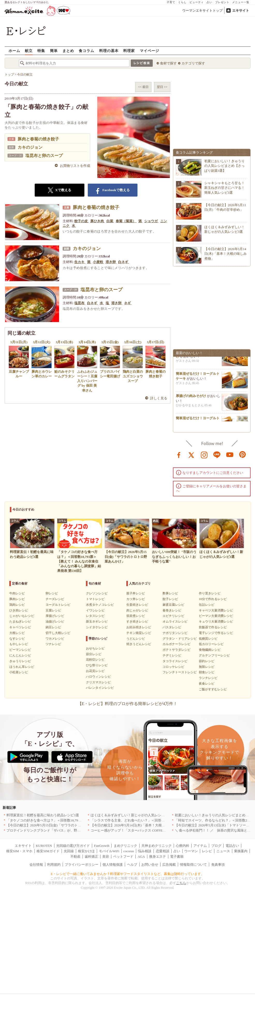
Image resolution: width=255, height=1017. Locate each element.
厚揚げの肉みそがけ (191, 398)
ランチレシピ (208, 678)
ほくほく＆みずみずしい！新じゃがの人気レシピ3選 (130, 815)
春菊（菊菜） (126, 221)
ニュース (223, 851)
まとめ (68, 50)
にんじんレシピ (20, 655)
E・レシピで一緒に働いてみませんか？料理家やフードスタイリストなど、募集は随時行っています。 (127, 874)
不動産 (75, 856)
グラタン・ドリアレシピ (180, 638)
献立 (29, 50)
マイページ (149, 50)
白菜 (110, 221)
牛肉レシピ (17, 593)
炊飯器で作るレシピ (213, 627)
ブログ (216, 846)
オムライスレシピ (175, 621)
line (217, 454)
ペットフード (123, 856)
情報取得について (193, 864)
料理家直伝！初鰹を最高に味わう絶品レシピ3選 (42, 815)
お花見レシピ (95, 671)
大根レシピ (17, 633)
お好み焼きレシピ (138, 627)
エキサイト (240, 10)
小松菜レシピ (18, 672)
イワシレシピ (95, 610)
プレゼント (222, 2)
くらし (182, 2)
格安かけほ (86, 851)
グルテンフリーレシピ (214, 655)
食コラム (86, 50)
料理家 (129, 50)
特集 (41, 50)
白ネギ (123, 262)
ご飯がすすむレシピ (213, 689)
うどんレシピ (135, 638)
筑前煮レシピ (135, 616)
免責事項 (218, 864)
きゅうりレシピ (20, 661)
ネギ (128, 303)
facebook (179, 454)
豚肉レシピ (17, 599)
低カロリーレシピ (211, 644)
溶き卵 (111, 262)
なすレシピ (17, 638)
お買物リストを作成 (75, 166)
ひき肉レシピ (18, 610)
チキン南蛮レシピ (138, 633)
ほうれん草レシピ (21, 667)
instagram (204, 454)
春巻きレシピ (172, 610)
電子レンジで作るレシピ (216, 633)
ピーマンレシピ (20, 650)
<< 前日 (143, 87)
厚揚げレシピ (55, 616)
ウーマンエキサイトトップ (202, 10)
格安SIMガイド (48, 851)
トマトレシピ (95, 599)
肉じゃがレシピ (137, 610)
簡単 (54, 50)
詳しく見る (158, 398)
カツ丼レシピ (135, 599)
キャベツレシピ (20, 627)
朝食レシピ (206, 672)
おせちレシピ (95, 648)
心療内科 (182, 846)
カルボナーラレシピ (177, 644)
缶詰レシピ (206, 605)
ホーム (14, 50)
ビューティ (197, 2)
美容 (105, 856)
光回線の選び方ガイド (73, 846)
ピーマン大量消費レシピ (216, 616)
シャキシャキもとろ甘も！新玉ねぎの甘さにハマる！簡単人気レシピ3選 (224, 187)
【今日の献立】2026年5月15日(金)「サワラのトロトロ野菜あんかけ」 (58, 825)
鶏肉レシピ (17, 605)
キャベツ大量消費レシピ (216, 610)
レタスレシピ (95, 616)
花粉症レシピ (95, 659)
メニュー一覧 (240, 2)
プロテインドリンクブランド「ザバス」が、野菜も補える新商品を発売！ (62, 830)
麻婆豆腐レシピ (173, 605)
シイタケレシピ (97, 627)
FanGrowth (101, 846)
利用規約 (54, 864)
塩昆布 (79, 303)
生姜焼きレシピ (137, 605)
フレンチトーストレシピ (180, 672)
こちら (181, 883)
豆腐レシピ (53, 610)
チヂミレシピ (172, 655)
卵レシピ (52, 593)
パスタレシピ (172, 627)
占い (209, 2)
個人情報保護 (113, 864)
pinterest (242, 454)
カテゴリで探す (193, 63)
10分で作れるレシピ (213, 599)
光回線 (69, 851)
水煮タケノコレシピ (100, 605)
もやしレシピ (18, 644)
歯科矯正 (91, 856)
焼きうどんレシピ (138, 644)
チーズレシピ (55, 599)
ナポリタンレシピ (175, 633)
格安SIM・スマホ (19, 851)
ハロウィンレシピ (98, 676)
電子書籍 (177, 856)
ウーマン (191, 851)
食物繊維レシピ (210, 650)
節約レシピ (206, 661)
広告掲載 (169, 864)
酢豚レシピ (170, 593)
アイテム (200, 846)
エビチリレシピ (173, 616)
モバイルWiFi (109, 851)
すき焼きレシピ (137, 621)
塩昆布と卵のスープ (44, 155)
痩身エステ (157, 856)
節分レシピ (93, 654)
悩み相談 (144, 851)
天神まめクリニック (156, 846)
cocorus (128, 851)
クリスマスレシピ (98, 682)
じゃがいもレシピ (21, 616)
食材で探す (168, 63)
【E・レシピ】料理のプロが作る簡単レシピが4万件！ (128, 703)
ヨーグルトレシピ (58, 605)
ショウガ (151, 221)
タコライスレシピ (175, 661)
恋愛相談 (162, 851)
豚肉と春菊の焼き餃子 (38, 139)
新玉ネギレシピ (97, 621)
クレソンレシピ (97, 593)
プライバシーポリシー (81, 864)
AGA (141, 856)
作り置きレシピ (210, 593)
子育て (171, 2)
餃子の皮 (81, 221)
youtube (230, 454)
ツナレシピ (53, 644)
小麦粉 (98, 262)
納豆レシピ (53, 627)
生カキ (79, 262)
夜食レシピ (206, 683)
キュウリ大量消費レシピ (216, 621)
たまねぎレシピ (20, 621)
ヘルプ (132, 864)
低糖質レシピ (208, 638)
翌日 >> (162, 87)
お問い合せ (149, 864)
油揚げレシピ (55, 621)
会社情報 (36, 864)
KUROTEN (44, 846)
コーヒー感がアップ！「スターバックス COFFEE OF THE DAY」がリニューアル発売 (154, 830)
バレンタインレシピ (100, 688)
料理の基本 (109, 50)
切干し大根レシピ (58, 633)
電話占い (232, 846)
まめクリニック (125, 846)
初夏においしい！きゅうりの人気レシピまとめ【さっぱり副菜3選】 (224, 165)
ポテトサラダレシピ (177, 650)
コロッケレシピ (173, 667)
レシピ (207, 851)
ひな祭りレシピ (97, 665)
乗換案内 (240, 851)
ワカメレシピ (55, 638)
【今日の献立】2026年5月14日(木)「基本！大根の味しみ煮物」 (225, 253)
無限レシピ (206, 667)
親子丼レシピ (135, 593)
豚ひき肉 (97, 221)
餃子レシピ (170, 599)
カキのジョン (30, 147)
